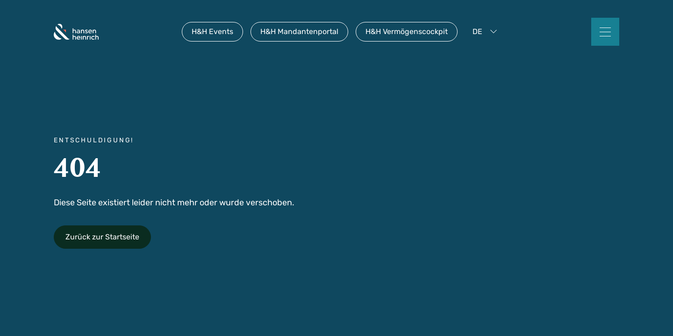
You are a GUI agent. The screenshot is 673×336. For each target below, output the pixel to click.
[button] (486, 32)
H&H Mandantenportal (299, 31)
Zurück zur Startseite (102, 236)
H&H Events (212, 31)
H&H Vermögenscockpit (406, 31)
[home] (76, 32)
